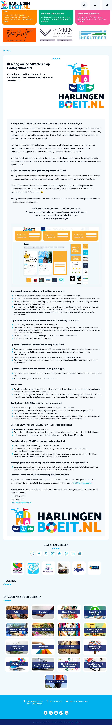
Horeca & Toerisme (17, 629)
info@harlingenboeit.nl (82, 483)
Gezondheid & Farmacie (95, 613)
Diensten (43, 612)
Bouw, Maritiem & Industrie (94, 630)
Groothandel (68, 646)
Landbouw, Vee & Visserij (17, 647)
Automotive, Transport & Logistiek (43, 665)
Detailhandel (43, 646)
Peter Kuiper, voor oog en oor (17, 10)
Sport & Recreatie (56, 681)
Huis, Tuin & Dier (43, 629)
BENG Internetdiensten (75, 722)
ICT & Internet (17, 664)
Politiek (17, 612)
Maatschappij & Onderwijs (94, 647)
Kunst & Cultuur (69, 629)
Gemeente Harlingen (88, 14)
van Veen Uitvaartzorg (52, 14)
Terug (8, 50)
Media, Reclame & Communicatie (69, 665)
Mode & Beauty (69, 612)
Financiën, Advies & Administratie (95, 665)
